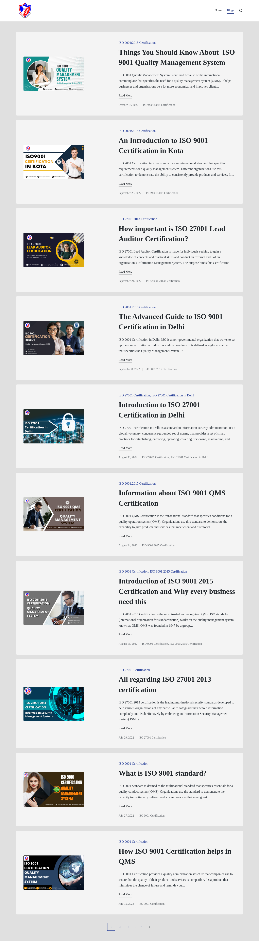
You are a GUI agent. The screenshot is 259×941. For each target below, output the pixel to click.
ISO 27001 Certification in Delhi (173, 395)
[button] (150, 927)
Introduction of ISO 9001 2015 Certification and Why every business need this (177, 591)
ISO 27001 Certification (134, 395)
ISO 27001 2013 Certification (138, 219)
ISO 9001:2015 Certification (137, 42)
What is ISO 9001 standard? (163, 773)
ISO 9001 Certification (133, 571)
